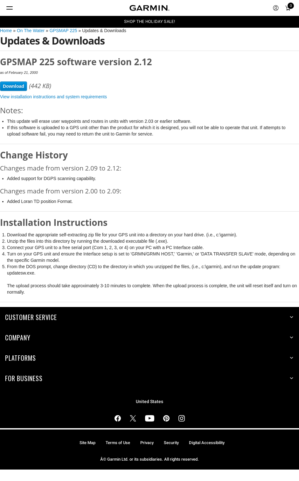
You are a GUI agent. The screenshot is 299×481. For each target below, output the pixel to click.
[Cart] (288, 8)
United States (149, 401)
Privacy (147, 442)
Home (6, 30)
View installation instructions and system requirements (53, 96)
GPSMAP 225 (63, 30)
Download (13, 86)
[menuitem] (276, 8)
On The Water (31, 30)
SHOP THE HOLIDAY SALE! (149, 21)
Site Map (87, 442)
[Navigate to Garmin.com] (149, 8)
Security (171, 442)
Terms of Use (118, 442)
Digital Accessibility (207, 442)
